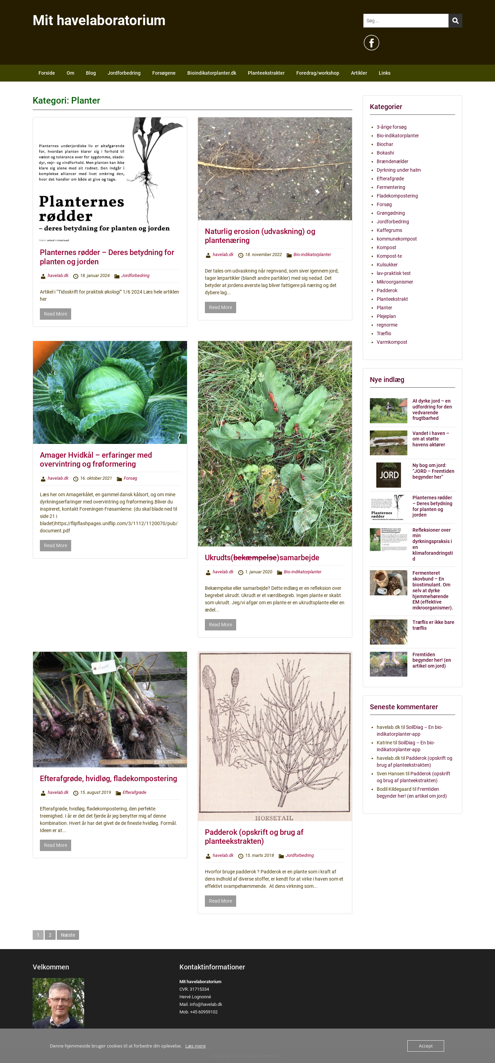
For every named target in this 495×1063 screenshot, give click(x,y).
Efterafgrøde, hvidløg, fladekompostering (108, 778)
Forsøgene (164, 73)
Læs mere (195, 1046)
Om (70, 73)
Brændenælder (392, 161)
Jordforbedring (124, 73)
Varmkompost (392, 342)
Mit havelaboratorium (99, 20)
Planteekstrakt (392, 299)
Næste (68, 935)
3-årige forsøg (392, 127)
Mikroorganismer (395, 282)
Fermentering (391, 187)
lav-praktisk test (394, 273)
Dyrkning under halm (399, 170)
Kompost (386, 247)
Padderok (387, 290)
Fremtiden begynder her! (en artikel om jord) (431, 660)
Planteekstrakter (266, 73)
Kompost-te (389, 256)
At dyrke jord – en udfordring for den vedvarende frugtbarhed (432, 409)
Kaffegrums (389, 230)
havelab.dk (58, 275)
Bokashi (385, 153)
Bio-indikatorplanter (312, 254)
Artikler (359, 73)
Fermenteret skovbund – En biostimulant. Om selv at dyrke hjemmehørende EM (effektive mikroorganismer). (432, 590)
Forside (46, 73)
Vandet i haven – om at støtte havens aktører (430, 439)
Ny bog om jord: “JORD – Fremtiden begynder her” (433, 471)
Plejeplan (386, 316)
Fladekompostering (397, 196)
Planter (384, 307)
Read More (55, 314)
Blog (91, 73)
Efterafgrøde (134, 792)
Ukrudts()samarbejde (262, 557)
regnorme (387, 325)
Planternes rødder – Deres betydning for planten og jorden (432, 506)
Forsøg (130, 478)
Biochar (385, 144)
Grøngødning (391, 213)
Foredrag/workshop (317, 73)
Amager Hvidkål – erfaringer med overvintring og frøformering (96, 459)
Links (384, 73)
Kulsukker (387, 264)
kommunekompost (397, 239)
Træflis (384, 333)
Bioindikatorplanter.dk (211, 73)
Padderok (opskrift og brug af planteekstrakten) (254, 837)
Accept (426, 1046)
